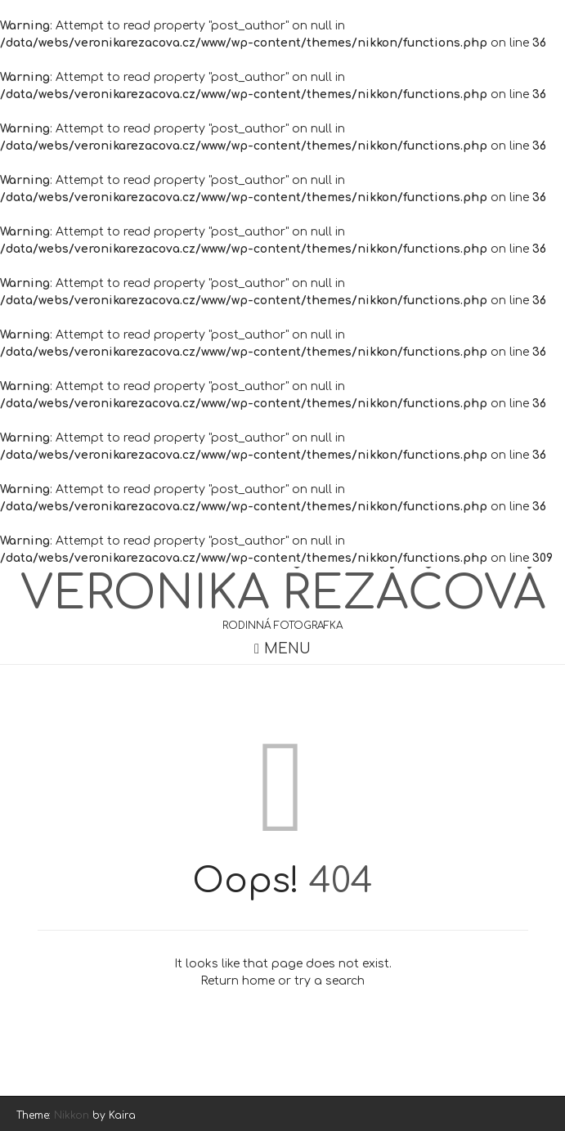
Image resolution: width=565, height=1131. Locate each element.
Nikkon (71, 1115)
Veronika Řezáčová (282, 594)
